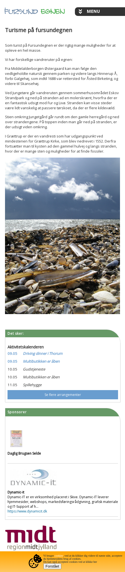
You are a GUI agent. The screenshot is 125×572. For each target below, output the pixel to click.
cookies (59, 555)
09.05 (12, 353)
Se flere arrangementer (63, 394)
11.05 (12, 384)
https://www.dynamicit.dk (27, 511)
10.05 (12, 369)
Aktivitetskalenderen (26, 347)
